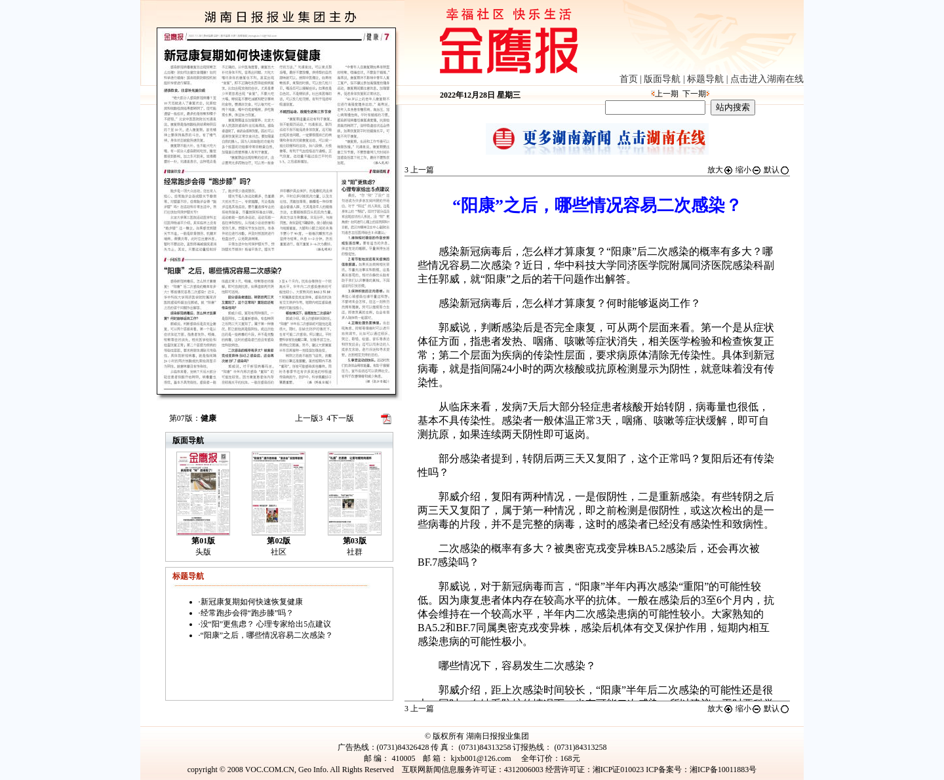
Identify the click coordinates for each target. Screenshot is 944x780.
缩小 (749, 169)
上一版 (309, 418)
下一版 (340, 418)
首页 (629, 79)
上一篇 (419, 169)
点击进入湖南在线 (767, 79)
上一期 (666, 93)
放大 (720, 169)
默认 (777, 169)
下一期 (694, 93)
